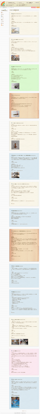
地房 (3, 21)
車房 (2, 19)
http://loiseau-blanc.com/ (20, 170)
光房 (2, 25)
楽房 (3, 23)
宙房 (2, 16)
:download (12, 203)
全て (2, 12)
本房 (3, 14)
